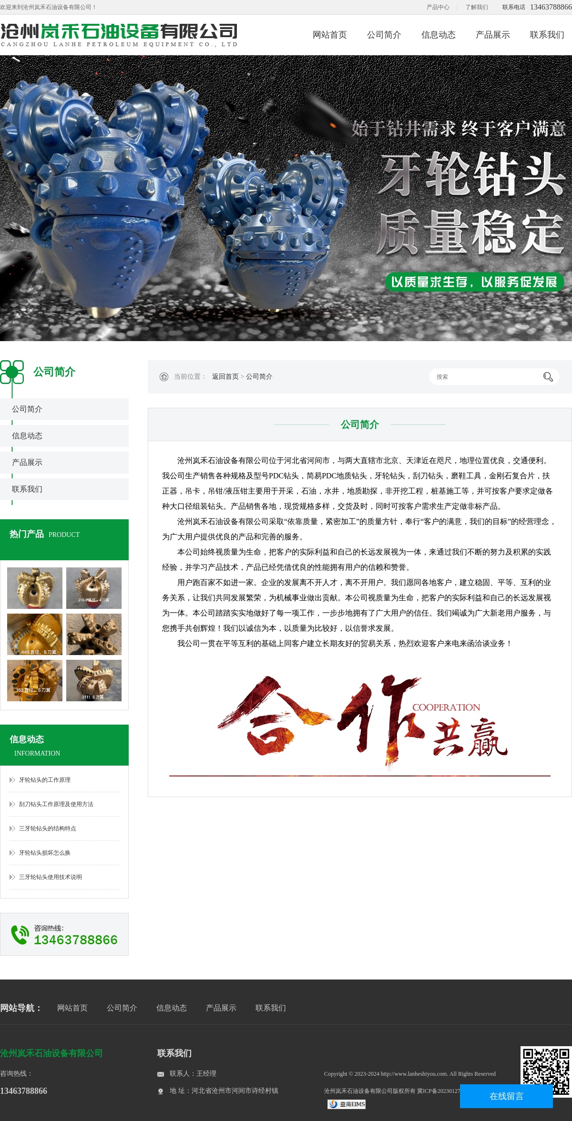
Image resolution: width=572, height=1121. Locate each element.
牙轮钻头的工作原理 (45, 780)
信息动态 (438, 35)
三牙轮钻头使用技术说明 (50, 877)
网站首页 (330, 35)
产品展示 (493, 35)
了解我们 (476, 7)
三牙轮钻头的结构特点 (47, 828)
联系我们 (547, 35)
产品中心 (438, 7)
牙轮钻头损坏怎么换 (45, 852)
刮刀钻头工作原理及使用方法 (56, 804)
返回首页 (225, 376)
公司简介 (384, 35)
